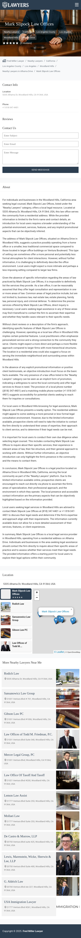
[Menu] (77, 5)
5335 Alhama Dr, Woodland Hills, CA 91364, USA (25, 94)
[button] (56, 621)
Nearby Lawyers (11, 32)
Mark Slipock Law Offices (48, 71)
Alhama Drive (28, 37)
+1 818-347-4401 (10, 107)
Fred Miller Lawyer (15, 61)
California (27, 32)
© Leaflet (59, 652)
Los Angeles (65, 32)
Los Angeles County (45, 32)
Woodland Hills (11, 37)
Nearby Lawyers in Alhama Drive (17, 71)
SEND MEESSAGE (41, 170)
